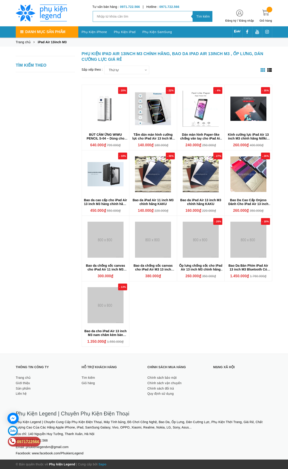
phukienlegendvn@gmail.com (47, 447)
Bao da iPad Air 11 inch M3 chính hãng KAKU (153, 202)
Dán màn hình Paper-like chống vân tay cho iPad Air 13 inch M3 (200, 138)
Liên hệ (21, 393)
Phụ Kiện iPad (125, 32)
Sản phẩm (23, 388)
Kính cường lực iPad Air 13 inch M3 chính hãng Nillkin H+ (248, 138)
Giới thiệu (23, 383)
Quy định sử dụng (160, 393)
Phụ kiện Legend (62, 464)
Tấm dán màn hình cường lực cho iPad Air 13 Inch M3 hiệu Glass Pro (153, 138)
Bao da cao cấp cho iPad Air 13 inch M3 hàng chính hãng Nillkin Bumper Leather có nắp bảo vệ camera (105, 205)
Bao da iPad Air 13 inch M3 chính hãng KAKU (200, 202)
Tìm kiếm (88, 377)
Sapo (102, 464)
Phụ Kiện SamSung (157, 32)
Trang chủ (23, 377)
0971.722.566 (130, 7)
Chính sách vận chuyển (164, 383)
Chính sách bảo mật (162, 377)
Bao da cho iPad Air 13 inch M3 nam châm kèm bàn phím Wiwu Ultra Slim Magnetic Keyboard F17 (105, 336)
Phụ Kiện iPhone (94, 32)
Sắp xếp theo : (92, 69)
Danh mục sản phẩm (45, 32)
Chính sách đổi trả (160, 388)
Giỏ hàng (88, 383)
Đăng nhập (246, 20)
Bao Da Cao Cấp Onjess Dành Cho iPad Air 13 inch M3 (248, 204)
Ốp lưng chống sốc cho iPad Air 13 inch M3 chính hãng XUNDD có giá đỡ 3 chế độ (200, 269)
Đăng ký (230, 20)
